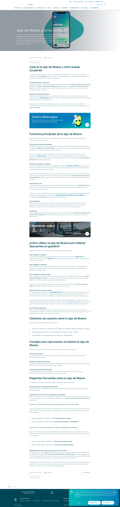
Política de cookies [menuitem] (68, 505)
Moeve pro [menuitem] (57, 500)
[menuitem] (52, 494)
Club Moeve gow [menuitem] (41, 7)
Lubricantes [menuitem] (56, 7)
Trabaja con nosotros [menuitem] (26, 500)
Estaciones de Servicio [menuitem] (29, 7)
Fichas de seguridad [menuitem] (48, 500)
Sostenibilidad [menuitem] (94, 7)
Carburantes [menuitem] (64, 7)
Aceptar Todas (106, 502)
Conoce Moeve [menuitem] (18, 7)
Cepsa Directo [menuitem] (67, 500)
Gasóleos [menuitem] (49, 7)
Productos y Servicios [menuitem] (78, 1)
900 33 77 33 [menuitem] (28, 493)
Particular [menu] (31, 4)
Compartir (87, 472)
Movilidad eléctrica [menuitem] (74, 7)
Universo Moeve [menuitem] (100, 1)
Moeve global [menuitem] (37, 500)
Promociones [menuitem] (84, 7)
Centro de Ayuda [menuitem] (89, 1)
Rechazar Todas (93, 502)
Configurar (78, 502)
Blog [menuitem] (70, 1)
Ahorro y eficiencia (35, 62)
